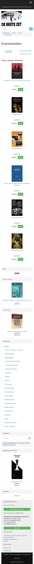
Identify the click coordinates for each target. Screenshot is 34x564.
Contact (6, 541)
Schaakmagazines (9, 399)
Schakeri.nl (20, 562)
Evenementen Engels (25, 50)
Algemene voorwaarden (10, 539)
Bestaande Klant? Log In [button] (17, 509)
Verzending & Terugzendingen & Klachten (15, 535)
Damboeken (8, 384)
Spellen (6, 418)
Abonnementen (8, 411)
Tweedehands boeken (10, 422)
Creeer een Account (9, 505)
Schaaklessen (8, 550)
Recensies (17, 495)
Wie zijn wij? (7, 548)
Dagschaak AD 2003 (17, 482)
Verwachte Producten (10, 403)
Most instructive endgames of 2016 (17, 331)
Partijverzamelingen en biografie (13, 350)
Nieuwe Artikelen (7, 279)
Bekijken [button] (14, 89)
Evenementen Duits (25, 54)
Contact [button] (17, 528)
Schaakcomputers (9, 388)
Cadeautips (7, 415)
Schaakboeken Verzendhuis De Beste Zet (16, 7)
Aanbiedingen (7, 310)
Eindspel (7, 376)
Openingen (7, 373)
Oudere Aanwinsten (9, 426)
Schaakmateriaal (9, 392)
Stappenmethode (9, 407)
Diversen (7, 380)
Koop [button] (20, 89)
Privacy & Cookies (9, 537)
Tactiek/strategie (9, 354)
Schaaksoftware (8, 395)
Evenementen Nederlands (8, 51)
